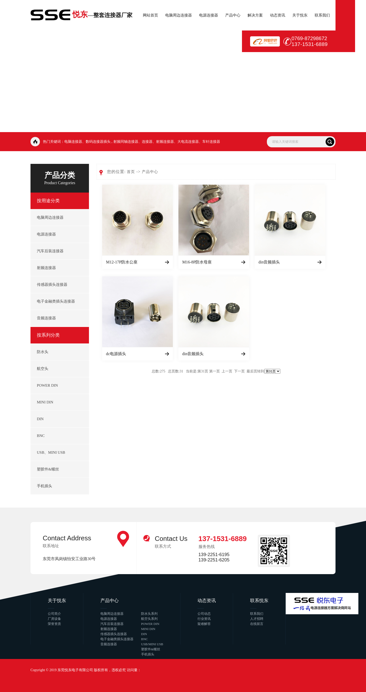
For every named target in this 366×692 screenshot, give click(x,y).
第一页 (214, 371)
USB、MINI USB (51, 452)
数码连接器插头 (98, 142)
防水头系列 (149, 614)
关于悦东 (300, 15)
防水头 (42, 352)
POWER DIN (47, 385)
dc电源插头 (116, 354)
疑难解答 (204, 624)
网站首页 (150, 15)
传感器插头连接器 (52, 284)
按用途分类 (48, 200)
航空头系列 (149, 619)
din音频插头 (269, 262)
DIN (40, 419)
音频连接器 (46, 318)
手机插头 (44, 486)
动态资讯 (277, 15)
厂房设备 (54, 619)
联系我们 (322, 15)
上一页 (227, 371)
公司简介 (54, 614)
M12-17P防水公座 (122, 262)
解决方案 (255, 15)
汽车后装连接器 (50, 251)
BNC (41, 436)
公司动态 (204, 614)
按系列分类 (48, 335)
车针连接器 (211, 142)
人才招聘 (256, 619)
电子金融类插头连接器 (56, 301)
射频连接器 (165, 142)
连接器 (147, 142)
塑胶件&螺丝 (48, 469)
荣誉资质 (54, 624)
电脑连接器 (73, 142)
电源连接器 (208, 15)
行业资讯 (204, 619)
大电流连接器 (188, 142)
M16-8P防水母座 (197, 262)
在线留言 (256, 624)
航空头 (42, 369)
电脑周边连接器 (178, 15)
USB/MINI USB (152, 644)
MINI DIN (45, 402)
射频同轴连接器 (125, 142)
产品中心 (232, 15)
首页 (131, 172)
